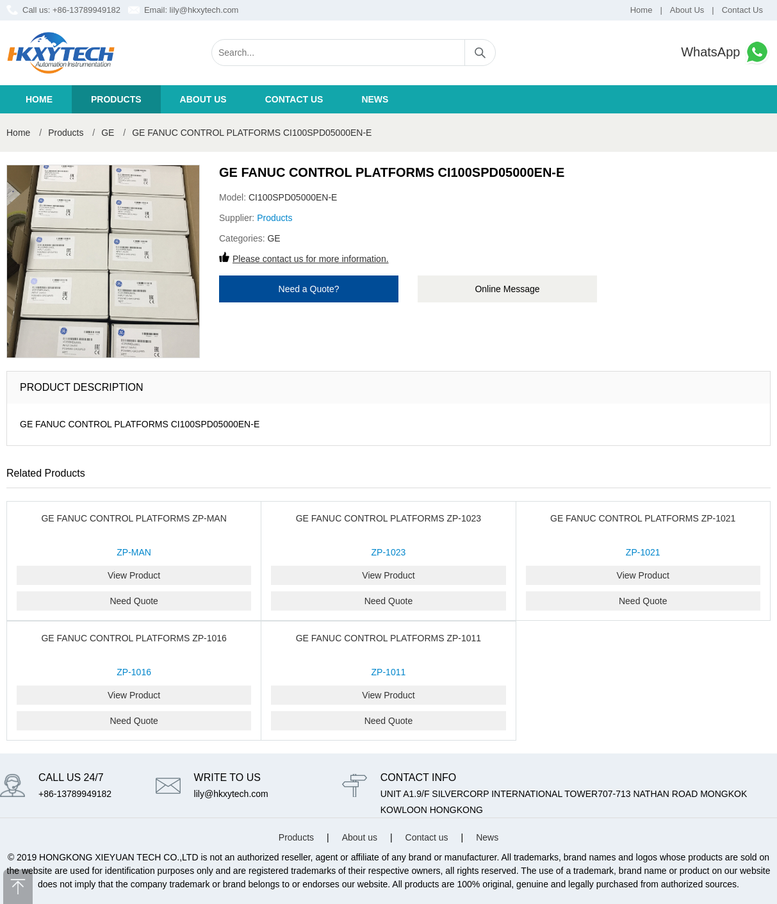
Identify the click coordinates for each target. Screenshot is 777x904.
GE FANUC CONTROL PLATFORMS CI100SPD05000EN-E (252, 132)
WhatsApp (726, 52)
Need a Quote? (309, 289)
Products (116, 99)
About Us (687, 10)
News (374, 99)
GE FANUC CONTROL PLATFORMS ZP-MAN (133, 518)
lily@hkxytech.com (204, 10)
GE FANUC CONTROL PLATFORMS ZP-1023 (388, 518)
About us (203, 99)
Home (641, 10)
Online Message (507, 289)
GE (107, 132)
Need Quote (134, 601)
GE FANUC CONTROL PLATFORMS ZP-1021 (642, 518)
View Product (134, 575)
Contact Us (742, 10)
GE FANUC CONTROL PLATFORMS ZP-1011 (388, 638)
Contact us (294, 99)
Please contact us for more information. (311, 259)
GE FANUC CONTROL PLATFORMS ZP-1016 (133, 638)
